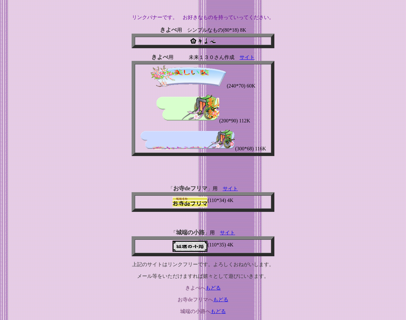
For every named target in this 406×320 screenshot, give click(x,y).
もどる (213, 288)
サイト (247, 57)
